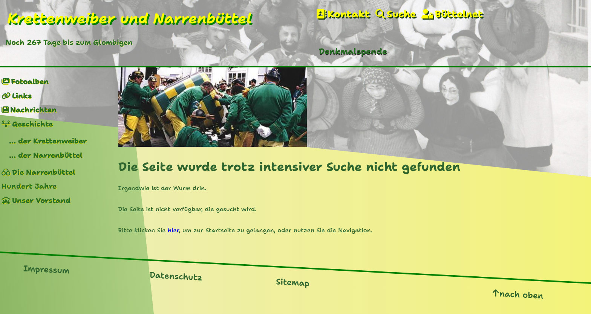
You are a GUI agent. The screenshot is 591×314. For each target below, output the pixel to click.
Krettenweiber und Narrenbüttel (129, 18)
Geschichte (32, 124)
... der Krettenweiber (48, 141)
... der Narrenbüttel (46, 155)
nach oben (521, 294)
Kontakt (349, 14)
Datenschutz (176, 276)
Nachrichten (33, 109)
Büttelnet (459, 14)
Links (22, 96)
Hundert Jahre (29, 186)
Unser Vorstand (41, 200)
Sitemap (292, 282)
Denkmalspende (353, 51)
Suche (401, 14)
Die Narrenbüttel (43, 172)
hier (173, 230)
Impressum (46, 269)
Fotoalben (30, 81)
